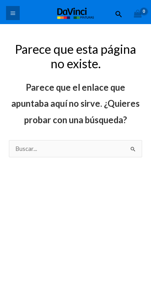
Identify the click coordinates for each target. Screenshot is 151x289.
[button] (118, 14)
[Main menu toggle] (13, 13)
